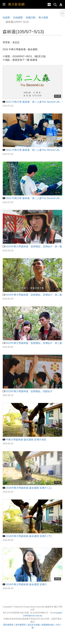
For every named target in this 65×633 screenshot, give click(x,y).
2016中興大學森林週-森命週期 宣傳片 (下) (27, 536)
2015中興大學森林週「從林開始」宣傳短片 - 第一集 (32, 246)
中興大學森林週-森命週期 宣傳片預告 (24, 439)
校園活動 (31, 17)
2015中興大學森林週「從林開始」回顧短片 (28, 391)
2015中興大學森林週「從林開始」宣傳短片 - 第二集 (32, 294)
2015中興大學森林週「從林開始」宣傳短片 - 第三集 (32, 343)
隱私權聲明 (8, 625)
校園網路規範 (47, 625)
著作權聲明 (20, 625)
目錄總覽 (18, 17)
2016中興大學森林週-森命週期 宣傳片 (25, 584)
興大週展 (43, 17)
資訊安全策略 (33, 625)
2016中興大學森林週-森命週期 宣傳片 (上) (27, 487)
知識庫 (6, 17)
